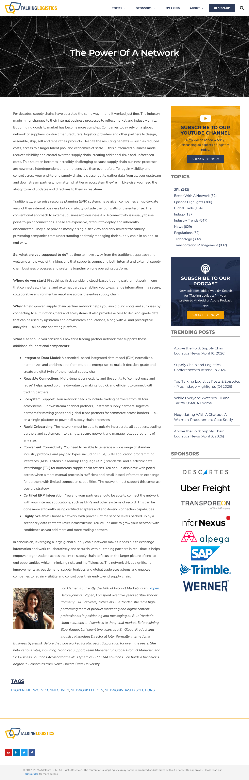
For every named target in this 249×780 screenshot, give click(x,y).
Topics (119, 8)
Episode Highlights (188, 202)
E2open (18, 690)
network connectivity (47, 690)
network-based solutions (130, 690)
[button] (242, 8)
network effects (87, 690)
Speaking (173, 8)
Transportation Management (196, 245)
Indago (179, 214)
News (178, 226)
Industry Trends (186, 220)
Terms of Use (30, 774)
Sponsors (145, 8)
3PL (177, 189)
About (197, 8)
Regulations (183, 232)
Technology (183, 239)
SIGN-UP (224, 8)
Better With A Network (192, 195)
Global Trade (184, 208)
